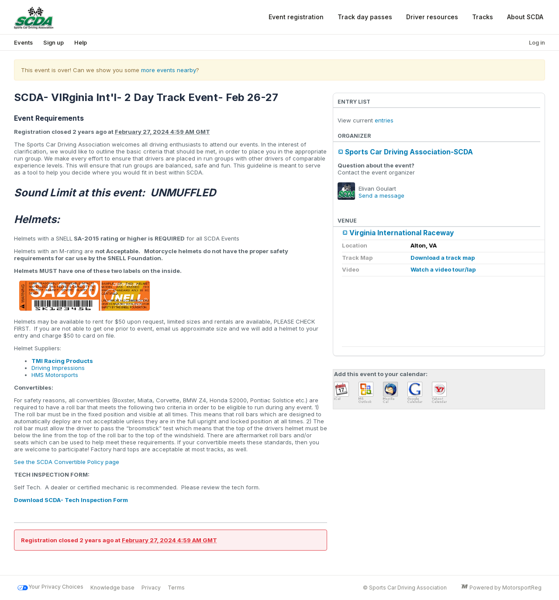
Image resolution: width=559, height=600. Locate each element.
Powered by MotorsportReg (501, 587)
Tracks (482, 17)
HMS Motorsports (54, 374)
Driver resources (432, 17)
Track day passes (365, 17)
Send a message (381, 195)
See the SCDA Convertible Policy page (66, 461)
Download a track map (443, 257)
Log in (537, 42)
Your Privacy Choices (50, 588)
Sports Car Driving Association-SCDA (409, 152)
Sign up (53, 42)
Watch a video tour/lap (443, 269)
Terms (176, 587)
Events (23, 42)
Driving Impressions (58, 367)
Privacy (151, 587)
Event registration (296, 17)
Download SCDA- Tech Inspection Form (71, 499)
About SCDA (525, 17)
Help (80, 42)
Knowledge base (112, 587)
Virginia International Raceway (401, 233)
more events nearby (168, 69)
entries (384, 120)
